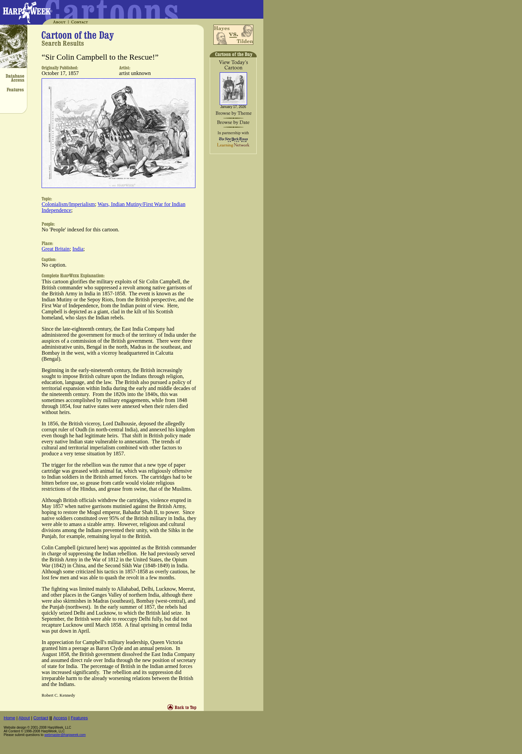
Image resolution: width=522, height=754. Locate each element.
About (24, 717)
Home (9, 717)
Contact (40, 717)
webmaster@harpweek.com (65, 735)
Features (79, 717)
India (77, 249)
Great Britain (56, 249)
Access (60, 717)
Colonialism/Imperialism (68, 204)
